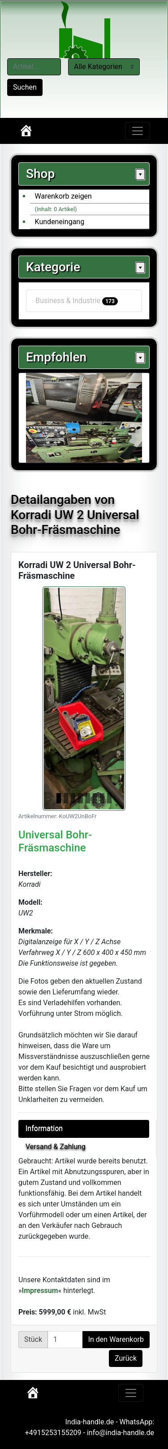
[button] (49, 698)
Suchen (25, 87)
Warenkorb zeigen (63, 196)
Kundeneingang (60, 221)
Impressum (40, 1290)
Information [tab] (44, 1128)
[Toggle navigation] (137, 131)
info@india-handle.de (120, 1432)
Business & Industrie (76, 300)
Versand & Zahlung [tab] (56, 1146)
